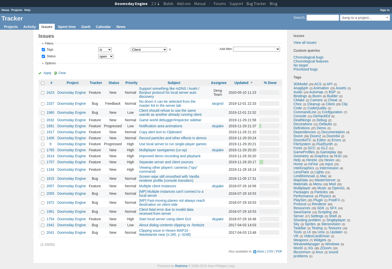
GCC (312, 148)
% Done (270, 83)
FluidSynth (324, 144)
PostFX (334, 200)
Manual (200, 3)
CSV (270, 251)
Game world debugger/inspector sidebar (170, 120)
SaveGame (302, 212)
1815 (50, 178)
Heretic (311, 160)
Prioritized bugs (306, 69)
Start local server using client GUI (165, 219)
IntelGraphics (304, 168)
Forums (220, 3)
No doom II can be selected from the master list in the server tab (167, 104)
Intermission (329, 168)
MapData (301, 180)
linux (319, 252)
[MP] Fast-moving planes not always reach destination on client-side (172, 202)
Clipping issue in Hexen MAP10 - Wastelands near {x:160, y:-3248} (165, 232)
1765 (50, 150)
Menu (317, 184)
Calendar (103, 27)
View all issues (305, 42)
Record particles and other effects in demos (173, 138)
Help (27, 10)
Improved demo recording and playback (170, 156)
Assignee (218, 83)
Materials (301, 184)
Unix (321, 232)
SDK (320, 208)
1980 (50, 112)
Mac (323, 176)
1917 (50, 132)
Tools (298, 232)
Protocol (300, 204)
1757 (50, 162)
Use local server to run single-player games (172, 144)
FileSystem (302, 144)
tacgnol (217, 104)
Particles (321, 192)
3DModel (301, 84)
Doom (298, 136)
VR (296, 236)
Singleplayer (336, 220)
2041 (50, 232)
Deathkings (302, 120)
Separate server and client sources (166, 162)
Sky (296, 224)
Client (330, 104)
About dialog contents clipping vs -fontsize (171, 225)
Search (299, 18)
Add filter (226, 48)
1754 (50, 219)
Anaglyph (301, 88)
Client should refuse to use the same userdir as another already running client (170, 112)
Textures (334, 228)
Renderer (319, 204)
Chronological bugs (309, 57)
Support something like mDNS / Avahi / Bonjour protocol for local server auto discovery (169, 92)
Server (299, 216)
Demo (321, 128)
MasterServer (325, 180)
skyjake (218, 126)
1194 (50, 170)
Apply (48, 73)
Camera (316, 100)
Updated (241, 83)
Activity (29, 27)
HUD (337, 156)
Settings (317, 216)
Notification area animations (160, 126)
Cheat (332, 100)
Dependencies (305, 132)
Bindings (300, 96)
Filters (49, 43)
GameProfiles (304, 152)
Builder (332, 96)
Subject (174, 83)
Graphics (321, 156)
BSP (332, 92)
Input (329, 164)
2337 (50, 104)
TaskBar (300, 228)
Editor (321, 140)
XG (310, 248)
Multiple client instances (157, 186)
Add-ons (183, 3)
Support (236, 3)
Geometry (301, 156)
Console (300, 116)
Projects (16, 10)
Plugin (318, 200)
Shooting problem (307, 220)
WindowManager (307, 244)
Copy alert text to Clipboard (160, 132)
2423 (50, 92)
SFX (333, 208)
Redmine (181, 266)
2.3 (155, 3)
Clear (62, 73)
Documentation (333, 132)
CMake (299, 100)
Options (50, 63)
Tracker (96, 83)
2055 (50, 194)
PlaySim (300, 200)
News (121, 27)
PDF (279, 251)
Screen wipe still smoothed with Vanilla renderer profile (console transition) (169, 178)
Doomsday (131, 3)
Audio (298, 92)
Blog (273, 3)
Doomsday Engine (71, 92)
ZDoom (326, 248)
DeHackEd (321, 116)
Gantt (85, 27)
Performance (304, 196)
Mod (332, 184)
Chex (298, 104)
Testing (317, 228)
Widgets (320, 240)
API (329, 84)
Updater (336, 232)
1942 (50, 225)
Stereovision (330, 224)
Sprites (310, 224)
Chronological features (311, 61)
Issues (47, 27)
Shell (333, 216)
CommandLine (305, 112)
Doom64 (333, 136)
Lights (319, 172)
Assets (341, 88)
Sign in (385, 10)
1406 (50, 138)
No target (301, 65)
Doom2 (315, 136)
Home (5, 10)
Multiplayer (302, 188)
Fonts (298, 148)
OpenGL (338, 188)
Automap (316, 92)
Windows (332, 244)
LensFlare (301, 172)
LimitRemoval (304, 176)
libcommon (302, 252)
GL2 (324, 148)
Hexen (329, 160)
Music (322, 188)
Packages (301, 192)
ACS (318, 84)
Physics (325, 196)
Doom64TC (303, 140)
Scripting (325, 212)
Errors (336, 140)
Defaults (325, 124)
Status (51, 56)
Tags (49, 49)
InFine (313, 164)
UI (309, 232)
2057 (50, 186)
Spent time (67, 27)
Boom (317, 96)
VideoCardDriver (317, 236)
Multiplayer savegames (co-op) (163, 150)
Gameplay (328, 152)
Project (72, 83)
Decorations (303, 124)
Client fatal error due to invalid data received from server (166, 212)
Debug (321, 120)
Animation (321, 88)
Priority (131, 83)
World (298, 248)
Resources (302, 208)
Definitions (302, 128)
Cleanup (313, 104)
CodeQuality (316, 108)
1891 (50, 126)
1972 (50, 202)
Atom (260, 251)
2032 (50, 120)
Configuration (332, 112)
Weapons (301, 240)
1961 (50, 212)
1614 (50, 156)
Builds (168, 3)
